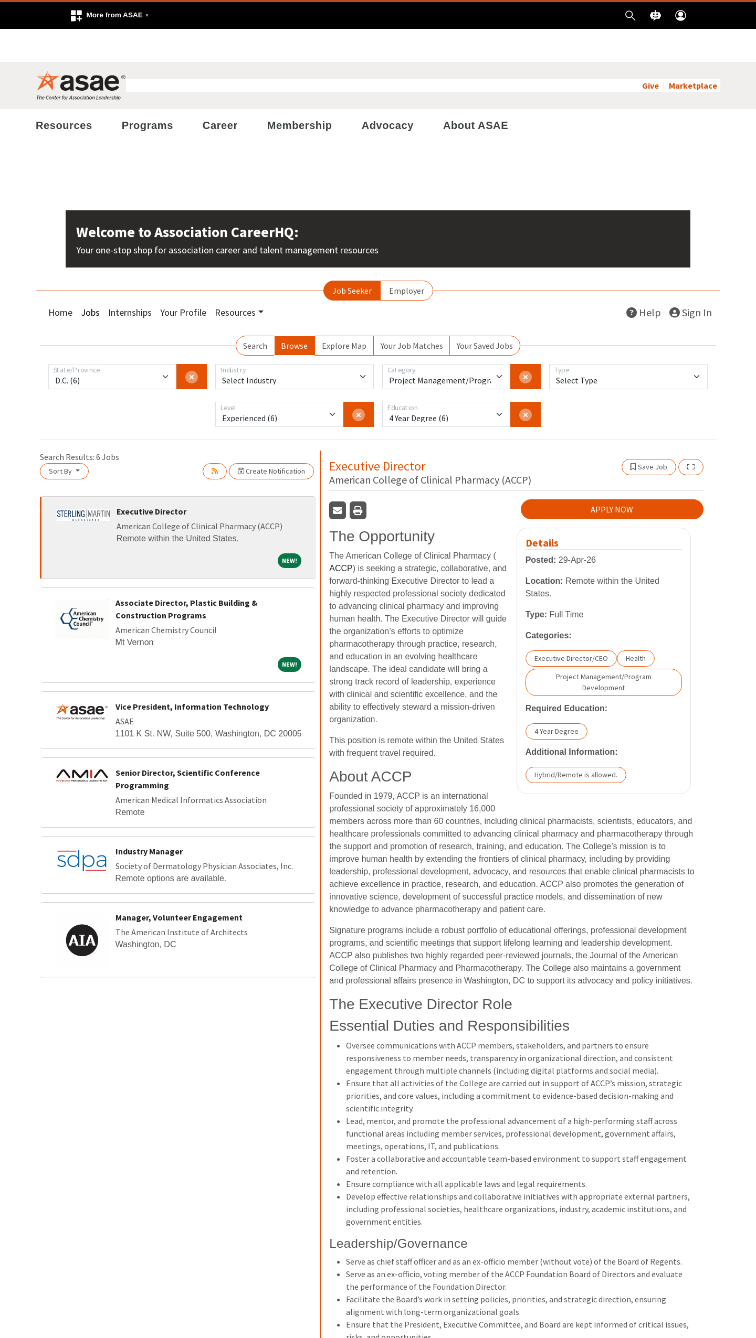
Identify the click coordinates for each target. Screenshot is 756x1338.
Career (220, 92)
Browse (294, 312)
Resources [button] (235, 279)
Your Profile (183, 279)
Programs (147, 92)
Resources (64, 92)
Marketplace (693, 52)
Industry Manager (149, 818)
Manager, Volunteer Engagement (179, 884)
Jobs (90, 279)
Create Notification (271, 438)
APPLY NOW (612, 477)
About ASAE (475, 92)
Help (643, 279)
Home (60, 279)
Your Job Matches (412, 312)
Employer (406, 257)
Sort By (61, 438)
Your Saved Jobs (485, 312)
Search (255, 312)
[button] (109, 15)
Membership (299, 92)
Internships (130, 279)
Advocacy (388, 92)
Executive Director (151, 478)
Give (650, 52)
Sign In (690, 279)
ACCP (340, 535)
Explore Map (344, 312)
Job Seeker (352, 257)
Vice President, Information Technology (192, 673)
